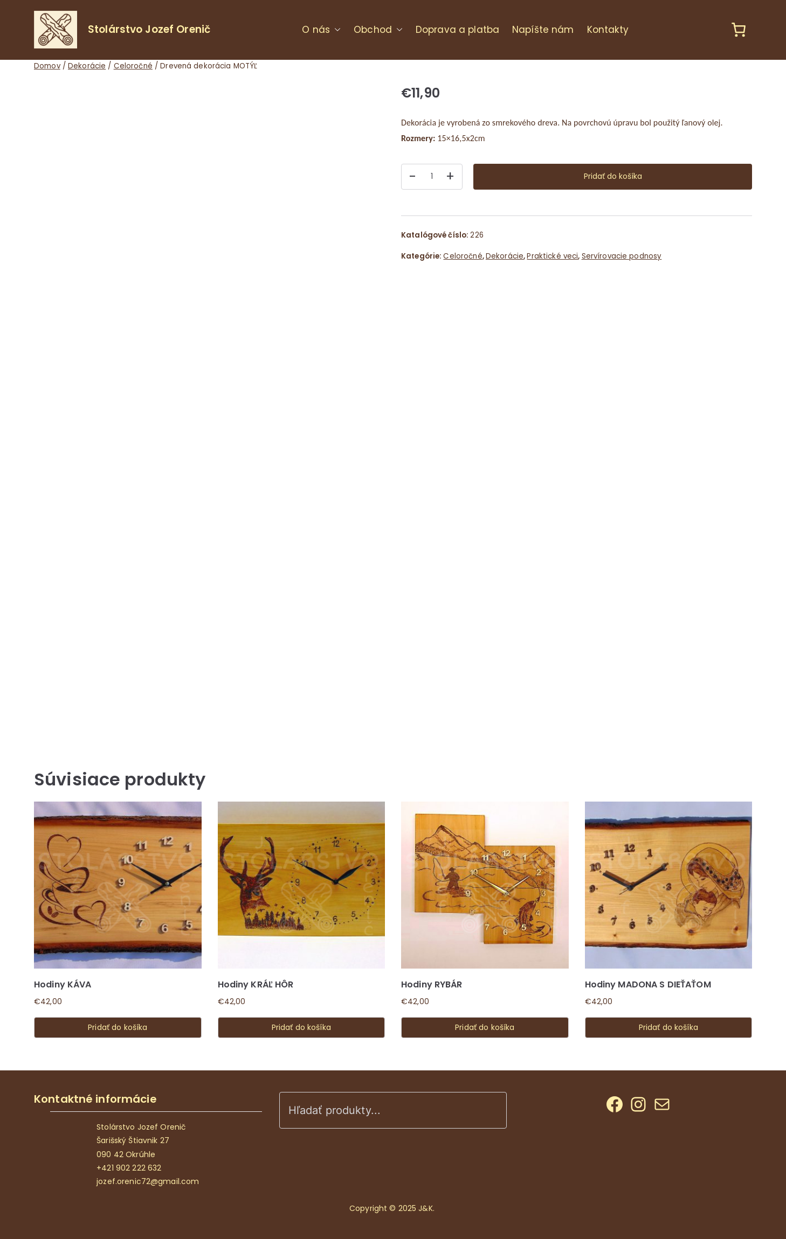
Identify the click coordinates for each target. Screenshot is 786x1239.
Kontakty (608, 29)
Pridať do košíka (613, 176)
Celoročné (133, 66)
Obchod (378, 30)
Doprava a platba (457, 29)
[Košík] (736, 29)
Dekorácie (87, 66)
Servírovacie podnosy (622, 256)
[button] (335, 30)
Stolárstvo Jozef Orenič (149, 29)
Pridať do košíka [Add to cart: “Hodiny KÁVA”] (117, 1027)
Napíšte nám (543, 29)
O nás (321, 30)
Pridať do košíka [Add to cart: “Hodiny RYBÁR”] (484, 1027)
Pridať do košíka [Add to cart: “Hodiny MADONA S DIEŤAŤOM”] (668, 1027)
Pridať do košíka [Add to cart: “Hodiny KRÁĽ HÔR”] (301, 1027)
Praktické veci (552, 256)
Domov (47, 66)
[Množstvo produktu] (432, 177)
